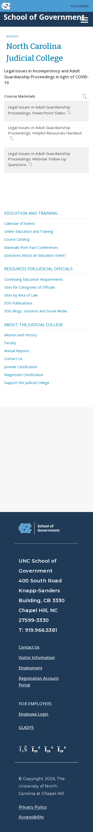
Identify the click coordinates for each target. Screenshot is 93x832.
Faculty (10, 343)
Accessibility (80, 6)
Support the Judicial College (26, 382)
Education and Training (31, 213)
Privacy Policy (33, 807)
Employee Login (33, 714)
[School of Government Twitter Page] (36, 748)
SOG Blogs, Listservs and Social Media (35, 311)
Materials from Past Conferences (31, 247)
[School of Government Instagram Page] (62, 748)
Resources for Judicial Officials (38, 269)
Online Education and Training (28, 231)
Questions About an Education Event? (35, 255)
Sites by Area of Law (21, 295)
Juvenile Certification (20, 366)
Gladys (26, 727)
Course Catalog (17, 239)
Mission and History (20, 335)
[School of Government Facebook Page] (23, 748)
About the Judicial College (33, 324)
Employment (30, 668)
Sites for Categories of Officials (29, 287)
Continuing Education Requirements (33, 279)
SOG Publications (18, 303)
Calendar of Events (19, 223)
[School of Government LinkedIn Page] (49, 748)
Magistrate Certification (23, 374)
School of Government (44, 17)
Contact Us (13, 358)
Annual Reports (16, 350)
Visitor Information (37, 657)
